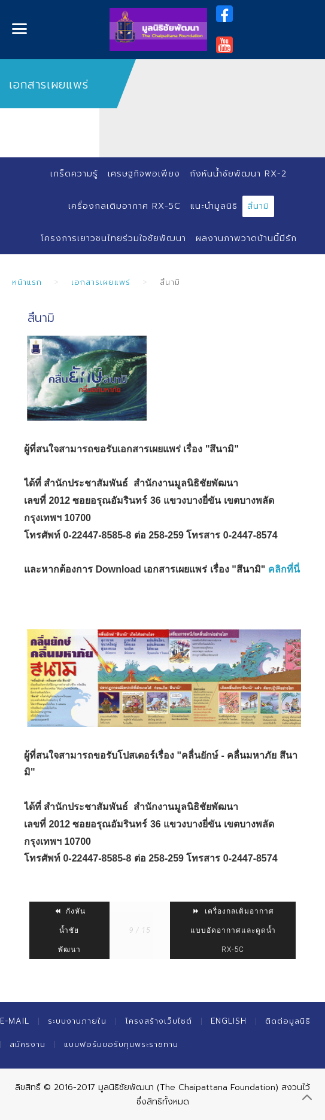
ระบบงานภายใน (77, 1021)
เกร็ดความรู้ (74, 174)
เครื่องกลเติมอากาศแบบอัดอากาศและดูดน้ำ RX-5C (233, 930)
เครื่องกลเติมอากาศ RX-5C (124, 206)
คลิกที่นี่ (284, 569)
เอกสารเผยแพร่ (100, 282)
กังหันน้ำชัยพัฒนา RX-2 (238, 174)
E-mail (14, 1021)
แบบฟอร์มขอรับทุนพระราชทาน (121, 1044)
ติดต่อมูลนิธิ (288, 1021)
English (229, 1021)
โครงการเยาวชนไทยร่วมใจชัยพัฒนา (113, 238)
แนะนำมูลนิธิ (214, 206)
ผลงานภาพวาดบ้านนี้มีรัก (246, 238)
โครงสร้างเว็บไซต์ (158, 1021)
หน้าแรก (27, 282)
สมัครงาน (27, 1044)
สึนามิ (258, 206)
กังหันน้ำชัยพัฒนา (69, 930)
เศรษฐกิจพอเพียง (144, 174)
